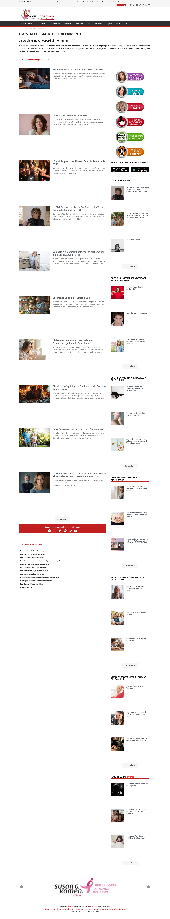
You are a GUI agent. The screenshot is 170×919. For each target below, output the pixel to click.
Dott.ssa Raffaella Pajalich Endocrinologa (34, 571)
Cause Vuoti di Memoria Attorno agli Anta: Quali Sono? (135, 588)
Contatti (124, 909)
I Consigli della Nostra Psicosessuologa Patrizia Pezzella (39, 577)
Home (20, 29)
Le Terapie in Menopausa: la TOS (70, 115)
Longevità (109, 24)
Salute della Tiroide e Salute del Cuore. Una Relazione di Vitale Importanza (137, 441)
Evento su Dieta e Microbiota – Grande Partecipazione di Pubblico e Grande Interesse (137, 541)
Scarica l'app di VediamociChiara (129, 162)
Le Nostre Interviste (27, 587)
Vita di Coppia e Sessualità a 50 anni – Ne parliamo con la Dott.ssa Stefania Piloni (137, 215)
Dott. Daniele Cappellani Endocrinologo (33, 567)
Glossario (117, 909)
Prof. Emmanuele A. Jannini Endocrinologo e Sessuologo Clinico (41, 561)
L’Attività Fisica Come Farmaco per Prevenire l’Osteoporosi (135, 389)
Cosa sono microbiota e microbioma (124, 478)
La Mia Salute (40, 24)
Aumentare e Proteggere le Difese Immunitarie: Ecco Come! (136, 714)
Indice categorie (107, 909)
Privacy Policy (48, 909)
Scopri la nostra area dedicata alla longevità (128, 578)
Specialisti (67, 24)
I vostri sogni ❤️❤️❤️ (122, 777)
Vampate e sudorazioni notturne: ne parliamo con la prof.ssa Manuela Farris (78, 253)
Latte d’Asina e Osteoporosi (136, 313)
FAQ (125, 24)
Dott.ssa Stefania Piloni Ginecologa (32, 574)
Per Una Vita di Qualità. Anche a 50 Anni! (135, 288)
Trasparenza (97, 909)
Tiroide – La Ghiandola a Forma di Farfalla (135, 414)
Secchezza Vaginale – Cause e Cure (72, 297)
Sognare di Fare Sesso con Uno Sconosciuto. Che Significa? (136, 812)
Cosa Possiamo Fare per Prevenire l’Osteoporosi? (79, 429)
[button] (62, 519)
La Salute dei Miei (54, 24)
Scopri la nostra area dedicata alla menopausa (128, 279)
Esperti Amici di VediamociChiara (31, 584)
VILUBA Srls (93, 907)
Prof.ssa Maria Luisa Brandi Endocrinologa (34, 564)
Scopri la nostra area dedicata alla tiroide (128, 379)
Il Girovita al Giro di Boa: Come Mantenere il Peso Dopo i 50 (135, 341)
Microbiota (98, 24)
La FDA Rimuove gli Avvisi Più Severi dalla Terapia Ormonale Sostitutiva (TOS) (79, 208)
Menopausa (79, 24)
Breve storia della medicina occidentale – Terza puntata (137, 739)
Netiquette (88, 909)
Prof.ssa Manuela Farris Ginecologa (32, 551)
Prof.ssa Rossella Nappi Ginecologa (32, 554)
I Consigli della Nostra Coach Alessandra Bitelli (36, 581)
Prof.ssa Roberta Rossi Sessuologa (32, 557)
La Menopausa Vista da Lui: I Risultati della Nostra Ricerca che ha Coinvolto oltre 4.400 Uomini (79, 475)
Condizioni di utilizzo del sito (63, 909)
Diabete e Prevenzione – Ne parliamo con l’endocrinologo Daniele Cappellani (74, 342)
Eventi (118, 24)
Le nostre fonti (78, 909)
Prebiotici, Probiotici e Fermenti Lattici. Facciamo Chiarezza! (136, 489)
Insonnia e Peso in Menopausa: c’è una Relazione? (79, 69)
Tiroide (89, 24)
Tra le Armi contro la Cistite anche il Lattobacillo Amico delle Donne (136, 515)
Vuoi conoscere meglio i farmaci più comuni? (129, 678)
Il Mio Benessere (26, 24)
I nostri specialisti (121, 180)
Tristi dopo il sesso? (133, 240)
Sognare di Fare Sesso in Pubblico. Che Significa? (135, 837)
